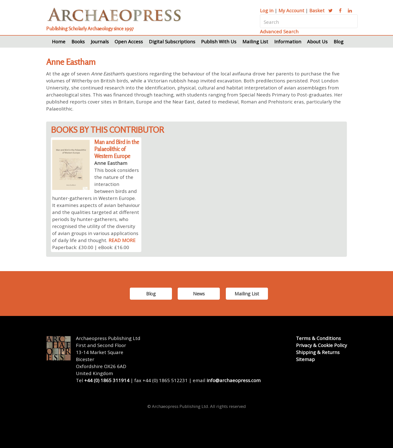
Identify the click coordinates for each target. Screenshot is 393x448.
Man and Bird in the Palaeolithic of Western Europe (116, 149)
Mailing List (255, 41)
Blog (338, 41)
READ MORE (122, 240)
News (199, 293)
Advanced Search (279, 31)
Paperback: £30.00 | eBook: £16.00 (90, 247)
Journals (100, 41)
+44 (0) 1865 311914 (106, 380)
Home (58, 41)
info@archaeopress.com (234, 380)
